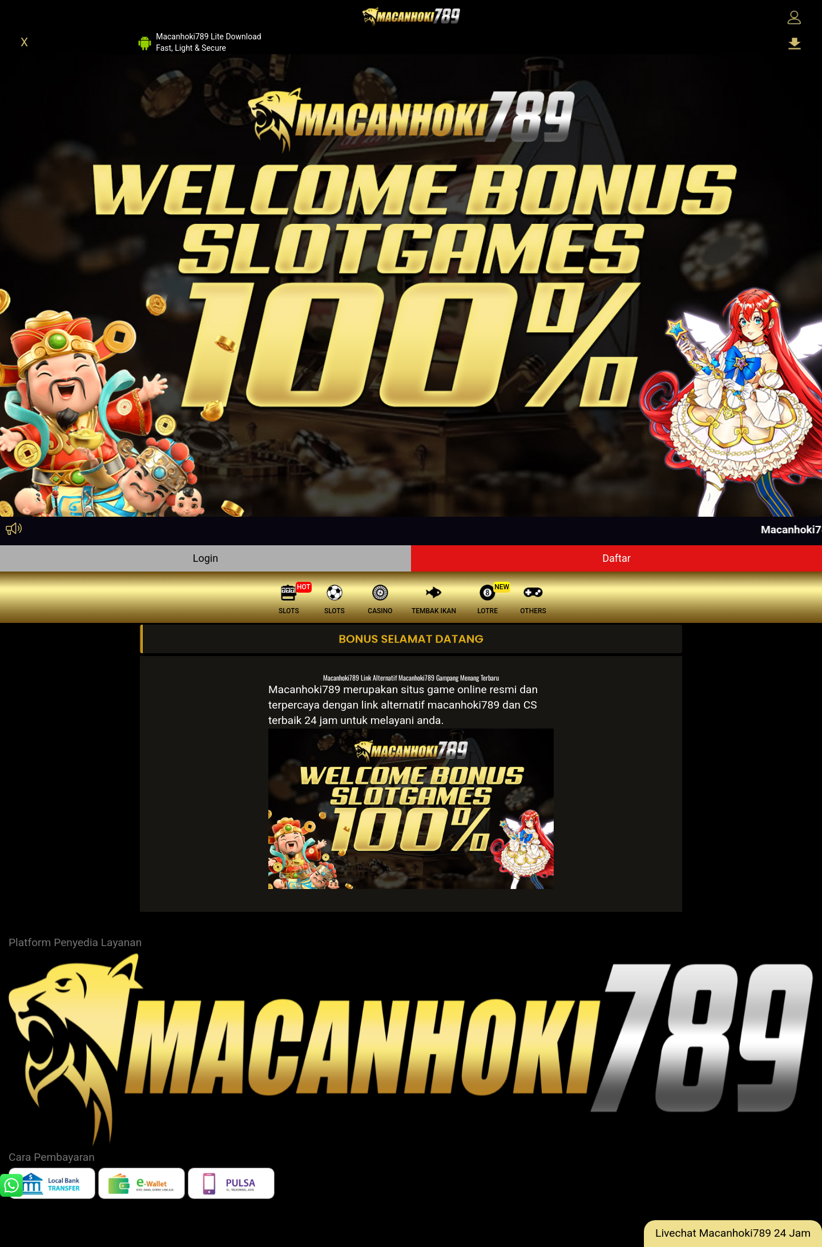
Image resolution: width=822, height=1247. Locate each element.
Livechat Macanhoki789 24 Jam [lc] (733, 1233)
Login (205, 558)
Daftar (616, 558)
